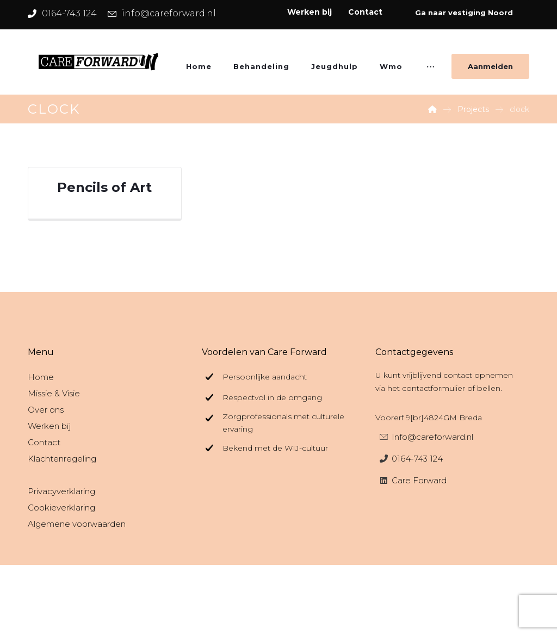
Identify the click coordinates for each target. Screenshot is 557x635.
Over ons (46, 409)
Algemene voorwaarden (77, 524)
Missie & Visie (54, 393)
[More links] (430, 70)
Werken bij (49, 426)
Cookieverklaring (61, 507)
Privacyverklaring (61, 491)
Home (41, 377)
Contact (44, 442)
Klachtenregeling (62, 458)
